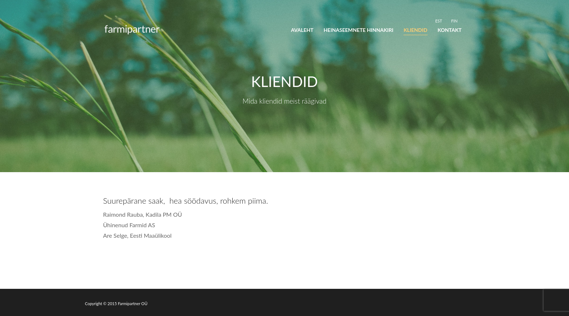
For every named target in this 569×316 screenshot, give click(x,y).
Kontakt (450, 30)
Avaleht (302, 30)
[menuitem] (438, 20)
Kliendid (415, 30)
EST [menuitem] (438, 20)
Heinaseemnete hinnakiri (358, 30)
